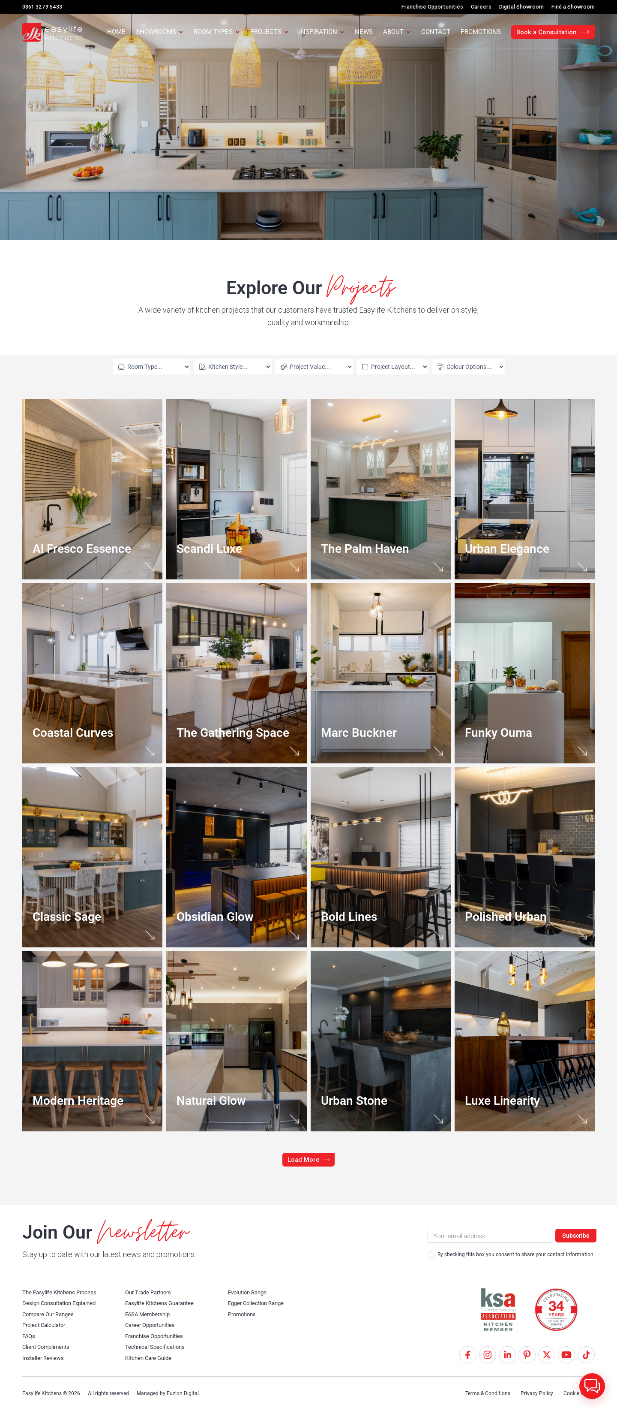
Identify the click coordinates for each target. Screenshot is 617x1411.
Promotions (243, 1314)
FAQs (29, 1336)
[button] (308, 1160)
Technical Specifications (157, 1346)
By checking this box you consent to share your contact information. (511, 1254)
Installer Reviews (44, 1357)
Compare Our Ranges (50, 1314)
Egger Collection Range (258, 1302)
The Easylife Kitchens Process (61, 1292)
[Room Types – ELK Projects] (161, 367)
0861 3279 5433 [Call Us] (42, 6)
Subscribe (576, 1235)
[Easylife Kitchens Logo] (52, 32)
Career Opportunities (152, 1324)
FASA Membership (149, 1314)
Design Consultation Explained (62, 1302)
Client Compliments (48, 1346)
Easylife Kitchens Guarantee (162, 1302)
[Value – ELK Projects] (302, 367)
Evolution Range (249, 1292)
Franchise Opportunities (157, 1336)
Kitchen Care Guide (150, 1357)
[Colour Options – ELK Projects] (452, 367)
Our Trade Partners (150, 1292)
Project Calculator (46, 1324)
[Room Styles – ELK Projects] (232, 367)
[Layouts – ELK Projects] (376, 367)
